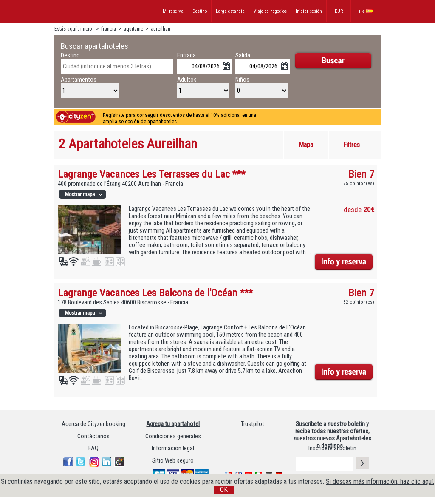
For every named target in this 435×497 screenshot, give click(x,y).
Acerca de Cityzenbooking (93, 424)
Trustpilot (252, 424)
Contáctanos (93, 436)
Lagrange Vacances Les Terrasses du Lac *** (151, 174)
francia (108, 29)
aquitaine (134, 29)
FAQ (93, 448)
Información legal (173, 448)
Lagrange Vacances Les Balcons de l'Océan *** (155, 293)
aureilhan (160, 29)
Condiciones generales (173, 436)
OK (224, 490)
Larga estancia (230, 11)
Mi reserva (173, 11)
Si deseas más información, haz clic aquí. (380, 481)
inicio (86, 29)
